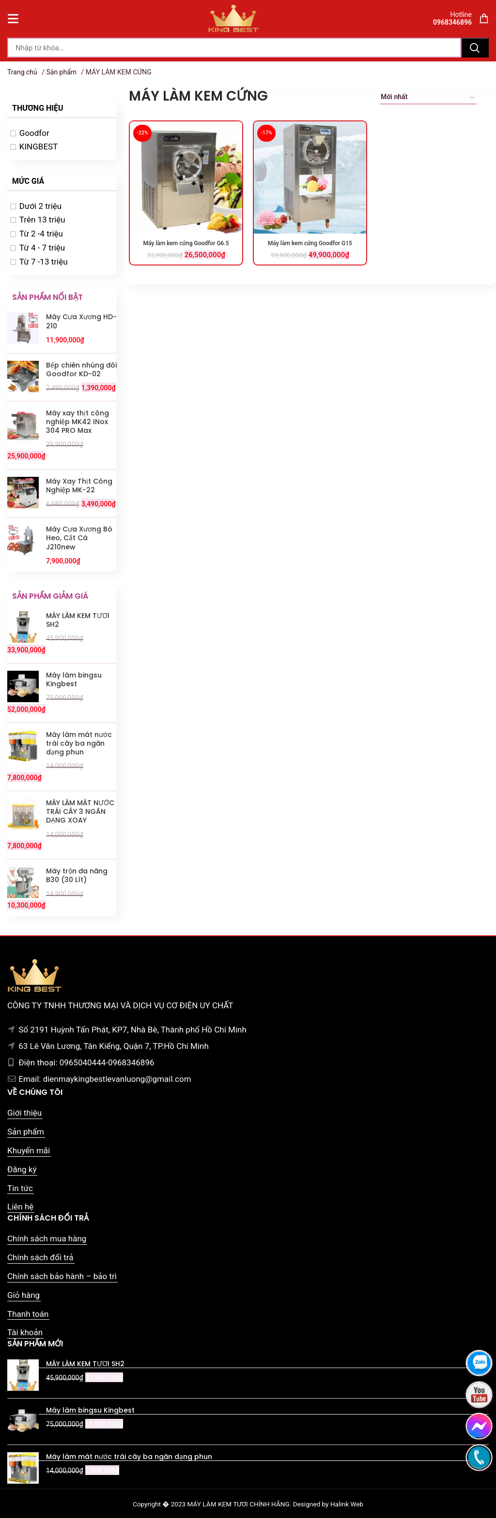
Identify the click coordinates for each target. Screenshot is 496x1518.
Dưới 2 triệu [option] (40, 206)
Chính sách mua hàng (46, 1238)
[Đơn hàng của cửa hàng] (428, 98)
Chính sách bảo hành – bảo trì (62, 1276)
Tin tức (20, 1188)
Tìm (475, 48)
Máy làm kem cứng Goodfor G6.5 (186, 243)
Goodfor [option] (34, 133)
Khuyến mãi (28, 1150)
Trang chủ (22, 72)
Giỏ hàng (23, 1295)
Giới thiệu (24, 1113)
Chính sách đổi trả (40, 1257)
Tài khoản (25, 1332)
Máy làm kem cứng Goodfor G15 (310, 243)
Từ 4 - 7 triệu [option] (42, 247)
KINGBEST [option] (38, 146)
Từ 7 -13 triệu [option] (43, 261)
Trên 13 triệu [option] (42, 219)
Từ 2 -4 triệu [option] (41, 233)
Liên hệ (20, 1206)
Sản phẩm (61, 72)
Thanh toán (27, 1314)
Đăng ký (21, 1169)
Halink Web (346, 1504)
